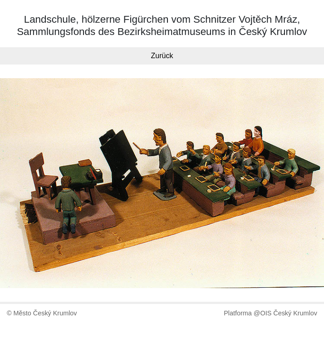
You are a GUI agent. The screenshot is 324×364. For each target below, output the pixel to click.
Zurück (162, 56)
